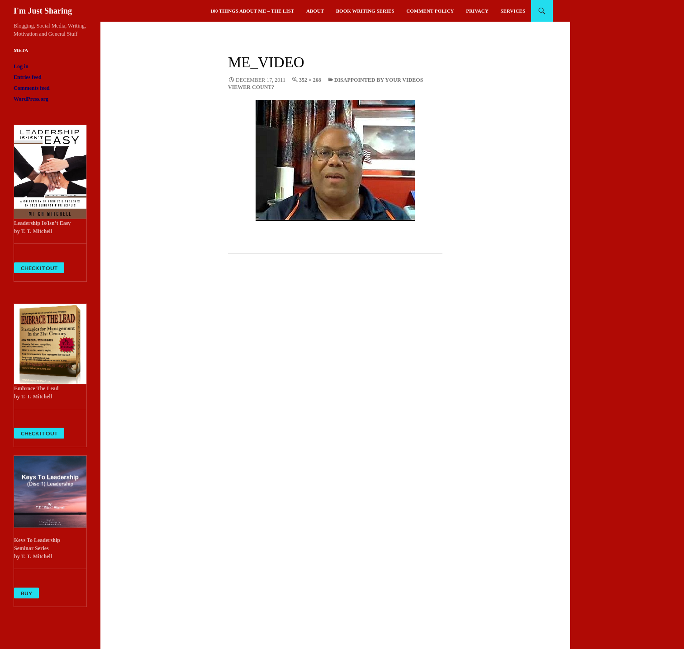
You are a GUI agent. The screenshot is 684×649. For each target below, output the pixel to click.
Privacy (477, 11)
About (315, 11)
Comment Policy (430, 11)
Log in (21, 66)
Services (512, 11)
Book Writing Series (365, 11)
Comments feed (32, 88)
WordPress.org (31, 99)
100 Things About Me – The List (252, 11)
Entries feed (28, 77)
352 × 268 (310, 80)
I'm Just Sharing (43, 10)
